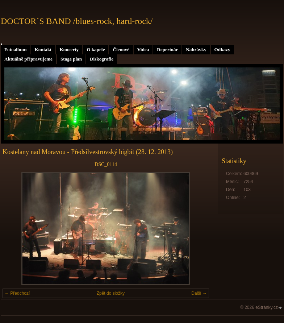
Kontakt (43, 49)
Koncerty (69, 49)
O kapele (96, 49)
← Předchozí (17, 293)
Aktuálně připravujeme (28, 59)
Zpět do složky (111, 293)
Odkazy (222, 49)
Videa (143, 49)
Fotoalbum (15, 49)
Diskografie (101, 59)
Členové (121, 49)
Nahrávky (196, 49)
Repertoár (167, 49)
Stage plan (71, 59)
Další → (199, 293)
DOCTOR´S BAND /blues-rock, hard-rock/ (77, 21)
